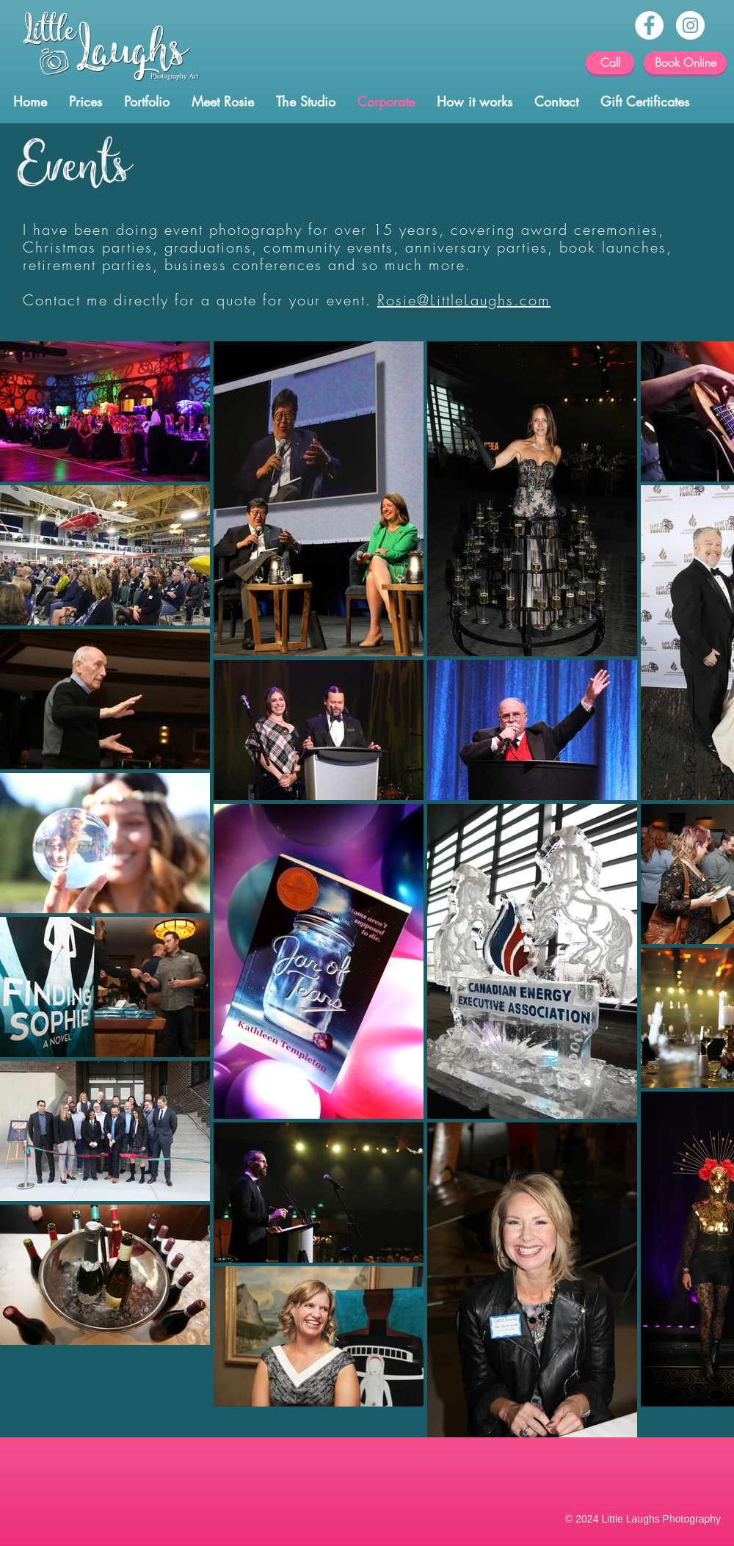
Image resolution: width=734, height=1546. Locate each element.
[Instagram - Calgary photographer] (690, 25)
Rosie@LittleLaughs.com (463, 300)
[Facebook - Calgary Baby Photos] (649, 25)
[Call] (610, 62)
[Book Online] (685, 62)
